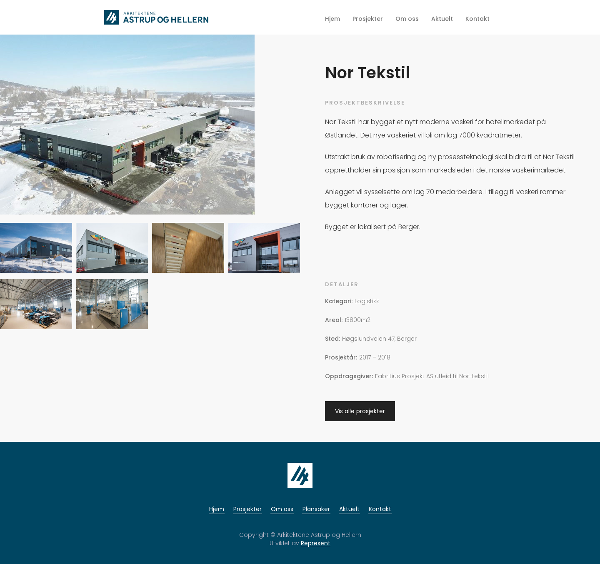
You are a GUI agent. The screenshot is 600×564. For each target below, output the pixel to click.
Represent (315, 543)
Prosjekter (247, 509)
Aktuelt (349, 509)
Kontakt (380, 509)
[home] (156, 17)
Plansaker (316, 509)
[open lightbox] (127, 128)
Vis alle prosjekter (360, 411)
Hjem (216, 509)
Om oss (282, 509)
